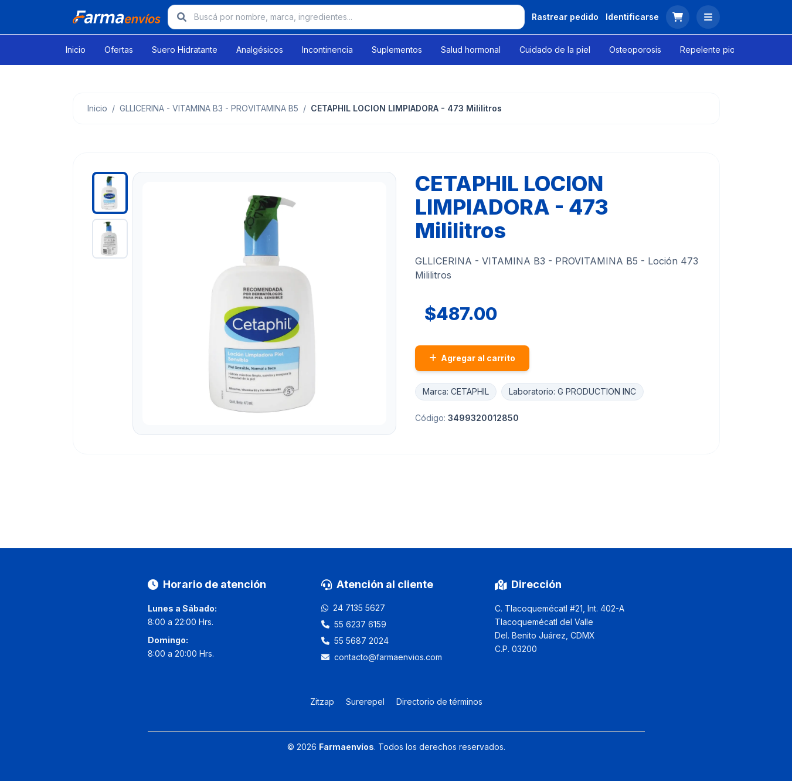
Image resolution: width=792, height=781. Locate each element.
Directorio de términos (439, 702)
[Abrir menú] (708, 17)
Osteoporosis (635, 50)
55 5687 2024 (361, 641)
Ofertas (118, 50)
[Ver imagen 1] (110, 193)
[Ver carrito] (677, 17)
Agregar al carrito (472, 358)
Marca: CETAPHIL (456, 391)
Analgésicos (259, 50)
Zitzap (322, 702)
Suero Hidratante (184, 50)
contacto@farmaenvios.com (388, 657)
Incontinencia (327, 50)
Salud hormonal (471, 50)
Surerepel (365, 702)
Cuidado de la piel (554, 50)
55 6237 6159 (360, 624)
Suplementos (397, 50)
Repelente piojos (713, 50)
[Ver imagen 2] (110, 239)
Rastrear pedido (565, 17)
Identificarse (632, 17)
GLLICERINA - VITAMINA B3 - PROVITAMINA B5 (209, 108)
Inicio (76, 50)
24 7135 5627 (359, 608)
